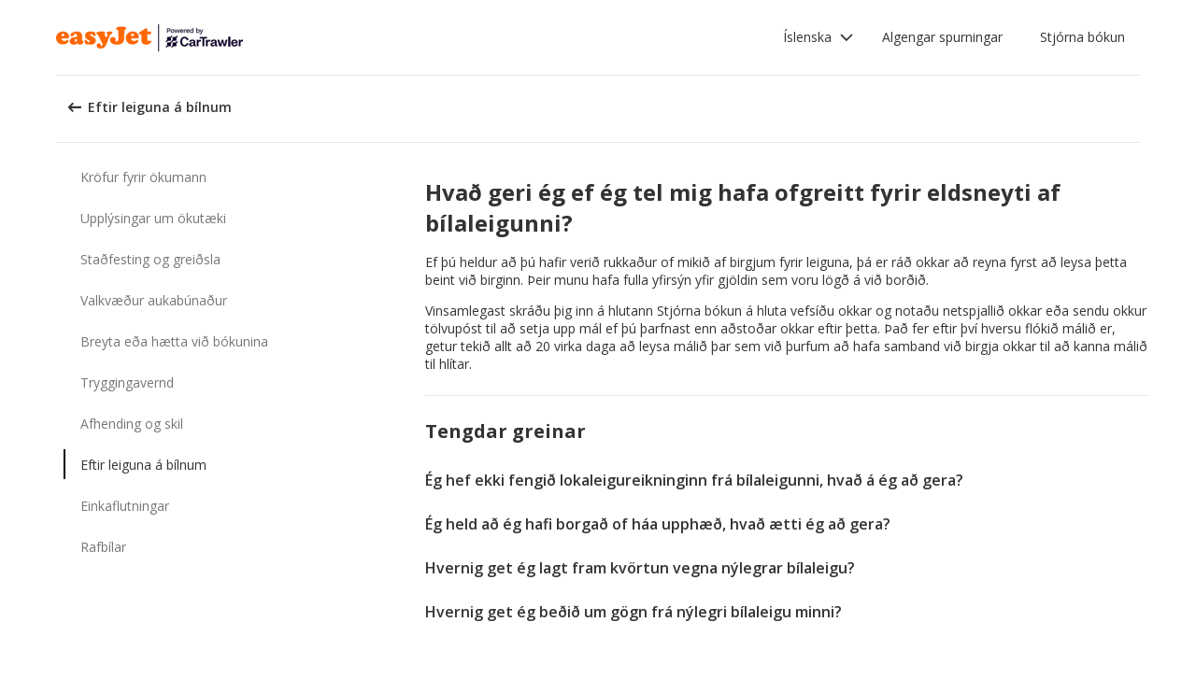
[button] (818, 37)
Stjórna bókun (1082, 37)
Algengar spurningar (942, 37)
